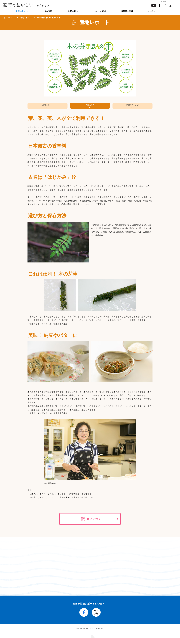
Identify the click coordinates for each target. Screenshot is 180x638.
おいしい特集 (100, 11)
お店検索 (72, 11)
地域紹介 (49, 11)
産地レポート (25, 18)
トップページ (9, 18)
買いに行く (94, 519)
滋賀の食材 (21, 11)
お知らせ (152, 11)
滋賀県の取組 (127, 11)
